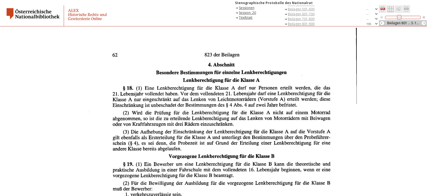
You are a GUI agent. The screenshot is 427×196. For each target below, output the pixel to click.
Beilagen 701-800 (301, 19)
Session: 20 (247, 12)
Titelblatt (245, 17)
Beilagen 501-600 (301, 9)
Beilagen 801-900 (301, 24)
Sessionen (246, 7)
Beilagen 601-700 (301, 14)
